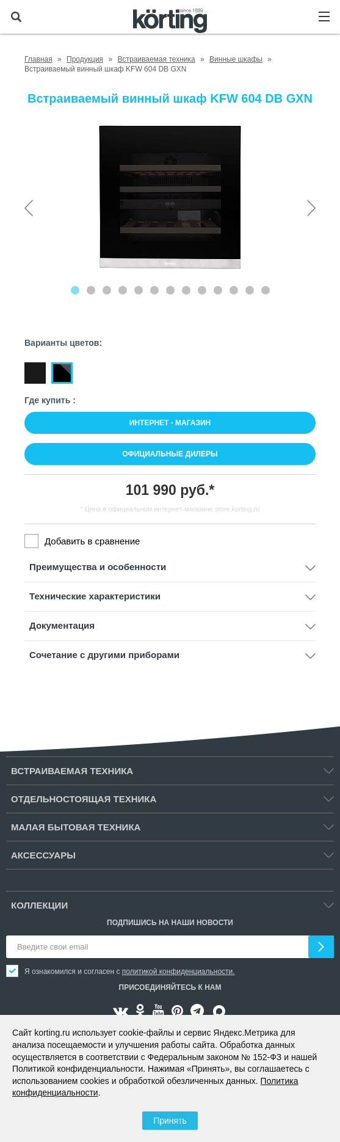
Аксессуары (43, 855)
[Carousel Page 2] (91, 290)
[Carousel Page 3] (107, 290)
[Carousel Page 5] (138, 290)
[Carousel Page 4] (122, 290)
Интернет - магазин (170, 423)
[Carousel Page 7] (170, 290)
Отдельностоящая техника (83, 799)
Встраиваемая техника (72, 771)
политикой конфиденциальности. (178, 971)
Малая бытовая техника (75, 827)
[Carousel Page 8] (186, 290)
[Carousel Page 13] (265, 290)
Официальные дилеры (170, 454)
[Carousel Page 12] (249, 290)
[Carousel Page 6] (154, 290)
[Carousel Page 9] (202, 290)
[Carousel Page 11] (234, 290)
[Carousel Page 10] (218, 290)
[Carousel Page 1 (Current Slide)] (75, 290)
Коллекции (39, 905)
